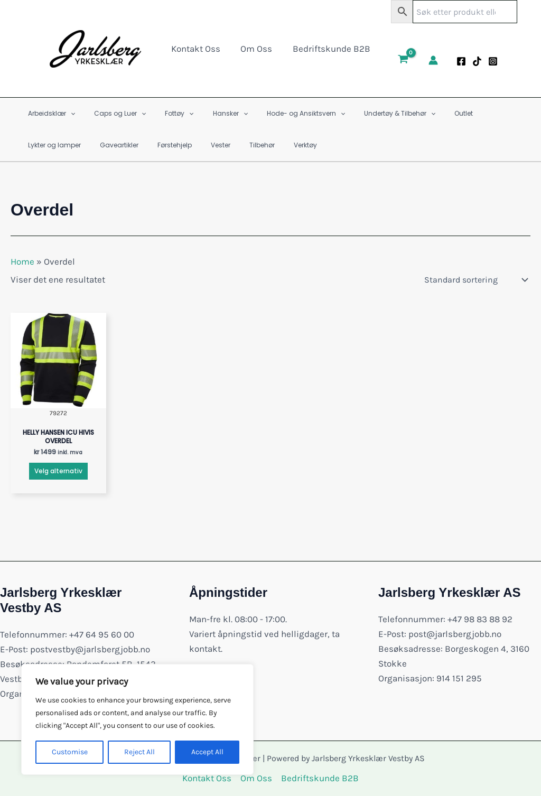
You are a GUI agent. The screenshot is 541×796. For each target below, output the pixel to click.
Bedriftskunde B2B (329, 48)
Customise (70, 751)
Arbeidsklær (48, 113)
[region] (137, 719)
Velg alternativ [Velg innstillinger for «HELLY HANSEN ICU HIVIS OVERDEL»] (58, 470)
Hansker (208, 113)
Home (22, 261)
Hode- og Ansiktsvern (277, 113)
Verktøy (205, 145)
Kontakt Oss (197, 48)
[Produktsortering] (475, 280)
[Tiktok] (473, 61)
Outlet (422, 113)
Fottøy (163, 113)
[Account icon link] (429, 60)
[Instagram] (489, 61)
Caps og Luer (110, 113)
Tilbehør (168, 145)
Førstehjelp (93, 145)
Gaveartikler (44, 145)
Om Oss (256, 48)
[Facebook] (457, 61)
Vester (133, 145)
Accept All (207, 751)
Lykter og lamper (470, 113)
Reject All (139, 751)
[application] (67, 113)
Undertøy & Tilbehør (364, 113)
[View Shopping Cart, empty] (399, 60)
